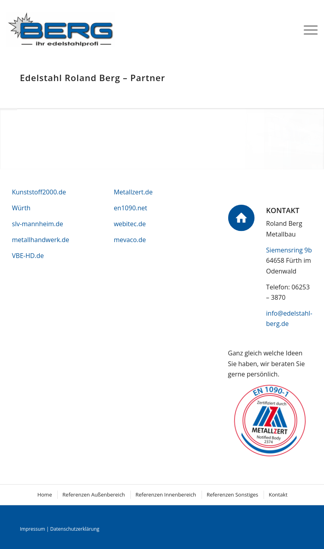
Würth (21, 208)
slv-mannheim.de (37, 223)
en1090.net (130, 208)
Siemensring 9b (289, 250)
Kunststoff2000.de (39, 192)
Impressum (32, 529)
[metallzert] (270, 421)
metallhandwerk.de (40, 239)
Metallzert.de (133, 192)
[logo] (60, 29)
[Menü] (307, 29)
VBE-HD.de (28, 255)
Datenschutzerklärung (74, 529)
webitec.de (130, 223)
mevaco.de (130, 239)
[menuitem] (307, 29)
